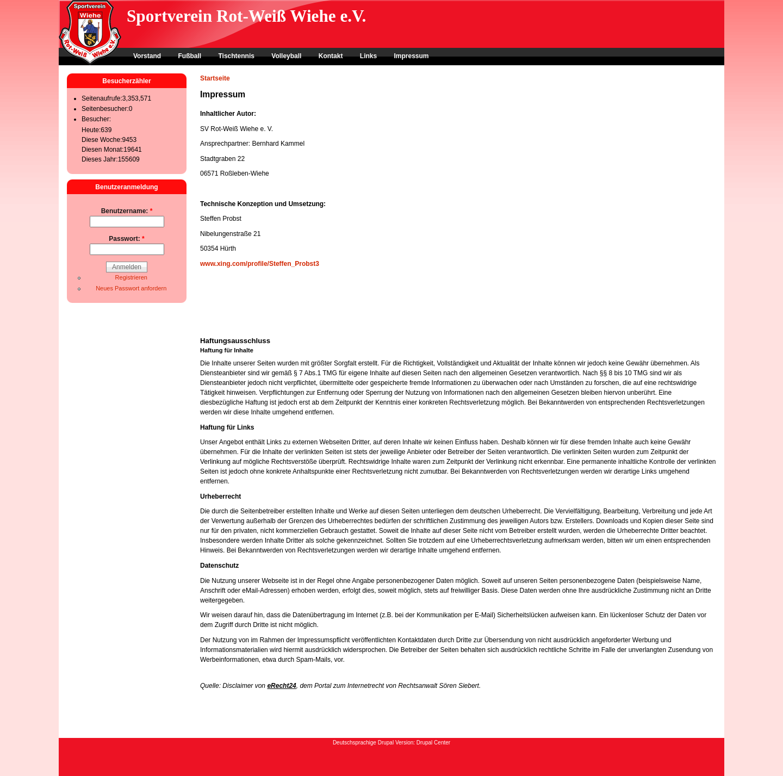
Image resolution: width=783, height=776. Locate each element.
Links (368, 56)
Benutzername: (127, 211)
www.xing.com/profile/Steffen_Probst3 (259, 264)
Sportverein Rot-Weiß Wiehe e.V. (246, 16)
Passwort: (126, 239)
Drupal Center (433, 743)
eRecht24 (281, 686)
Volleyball (286, 56)
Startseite (215, 78)
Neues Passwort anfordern (131, 288)
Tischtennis (236, 56)
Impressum (411, 56)
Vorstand (147, 56)
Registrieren (131, 277)
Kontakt (331, 56)
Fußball (189, 56)
